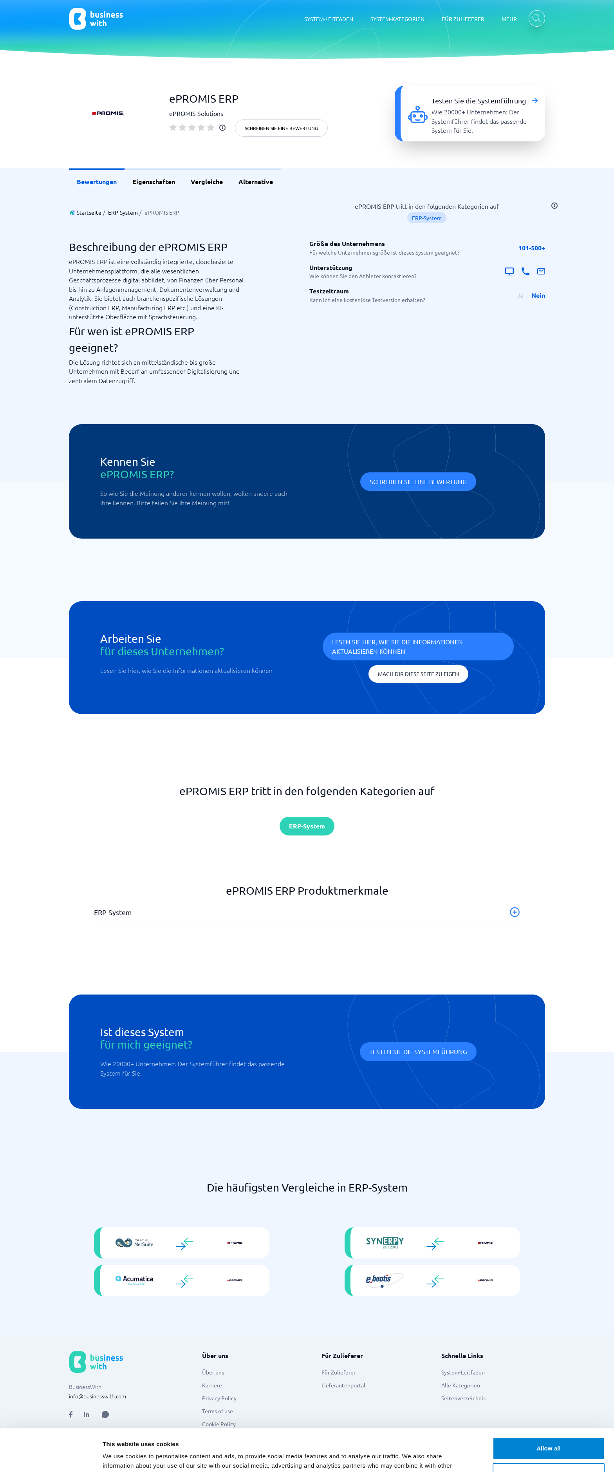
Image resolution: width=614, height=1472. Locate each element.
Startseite (89, 212)
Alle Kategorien (460, 1385)
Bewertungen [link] (97, 181)
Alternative (255, 181)
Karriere (212, 1385)
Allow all (548, 1411)
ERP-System (123, 212)
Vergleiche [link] (207, 181)
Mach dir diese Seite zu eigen (418, 673)
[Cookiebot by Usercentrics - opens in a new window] (50, 1460)
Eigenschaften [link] (153, 181)
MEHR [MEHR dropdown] (509, 18)
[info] (222, 128)
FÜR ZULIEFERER (463, 18)
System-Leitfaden (463, 1372)
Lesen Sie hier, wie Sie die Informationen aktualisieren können (397, 646)
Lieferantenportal (343, 1385)
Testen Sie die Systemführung (418, 1051)
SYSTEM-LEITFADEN (328, 18)
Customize (549, 1437)
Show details (121, 1459)
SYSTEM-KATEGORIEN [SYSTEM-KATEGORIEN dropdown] (397, 18)
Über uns (213, 1372)
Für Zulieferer (338, 1372)
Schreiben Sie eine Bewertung (281, 128)
